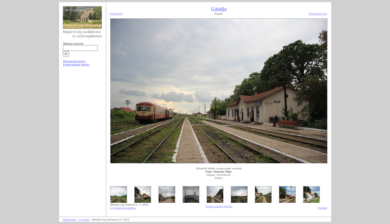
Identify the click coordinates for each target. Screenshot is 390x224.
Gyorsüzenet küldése (123, 207)
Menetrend (69, 219)
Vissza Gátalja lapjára (218, 206)
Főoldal (322, 207)
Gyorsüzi (84, 219)
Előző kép (116, 13)
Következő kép (318, 13)
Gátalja (219, 9)
